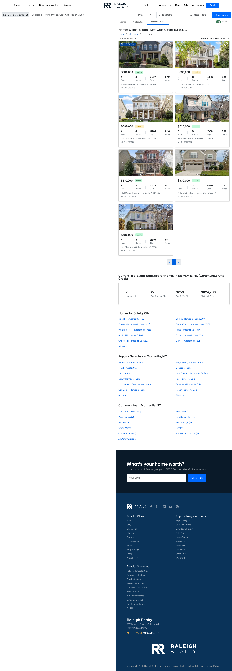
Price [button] (145, 14)
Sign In (213, 5)
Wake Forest (132, 558)
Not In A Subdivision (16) (129, 411)
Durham (130, 537)
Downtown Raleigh (184, 529)
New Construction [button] (49, 5)
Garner (130, 545)
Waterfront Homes (135, 596)
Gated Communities (136, 600)
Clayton (130, 533)
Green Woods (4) (126, 428)
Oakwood (180, 549)
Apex (129, 520)
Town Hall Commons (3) (187, 433)
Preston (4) (181, 428)
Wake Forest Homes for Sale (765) (134, 329)
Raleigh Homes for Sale (137, 571)
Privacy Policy (212, 666)
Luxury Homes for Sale (129, 379)
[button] (26, 14)
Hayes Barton (182, 537)
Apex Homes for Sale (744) (188, 329)
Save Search (222, 15)
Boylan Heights (183, 520)
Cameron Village (183, 525)
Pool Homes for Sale (185, 379)
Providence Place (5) (185, 417)
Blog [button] (177, 5)
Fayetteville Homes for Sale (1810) (134, 324)
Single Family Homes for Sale (190, 362)
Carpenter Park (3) (127, 433)
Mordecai (180, 541)
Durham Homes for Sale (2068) (190, 318)
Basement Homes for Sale (188, 384)
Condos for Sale (183, 368)
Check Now (197, 478)
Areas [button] (18, 5)
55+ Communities (135, 591)
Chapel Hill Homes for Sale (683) (133, 340)
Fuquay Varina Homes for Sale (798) (193, 324)
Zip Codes (180, 395)
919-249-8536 (152, 633)
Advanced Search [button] (194, 5)
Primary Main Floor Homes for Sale (135, 384)
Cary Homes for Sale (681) (188, 340)
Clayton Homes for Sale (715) (189, 335)
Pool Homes (132, 608)
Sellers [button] (149, 5)
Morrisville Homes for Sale (130, 362)
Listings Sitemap (195, 666)
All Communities (127, 439)
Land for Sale (124, 373)
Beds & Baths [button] (170, 14)
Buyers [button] (68, 5)
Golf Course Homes (136, 604)
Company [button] (165, 5)
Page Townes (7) (126, 417)
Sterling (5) (123, 422)
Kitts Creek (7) (183, 411)
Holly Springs (133, 549)
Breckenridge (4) (184, 422)
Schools (122, 395)
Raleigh (130, 554)
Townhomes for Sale (127, 368)
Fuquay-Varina (133, 541)
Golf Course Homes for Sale (131, 389)
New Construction (135, 583)
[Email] (156, 478)
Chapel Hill (132, 529)
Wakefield (180, 558)
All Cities (123, 346)
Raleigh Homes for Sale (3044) (133, 318)
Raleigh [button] (31, 5)
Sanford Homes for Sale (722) (132, 335)
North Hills (181, 545)
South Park (181, 554)
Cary (129, 525)
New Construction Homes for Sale (192, 373)
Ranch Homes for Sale (186, 389)
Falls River (180, 533)
